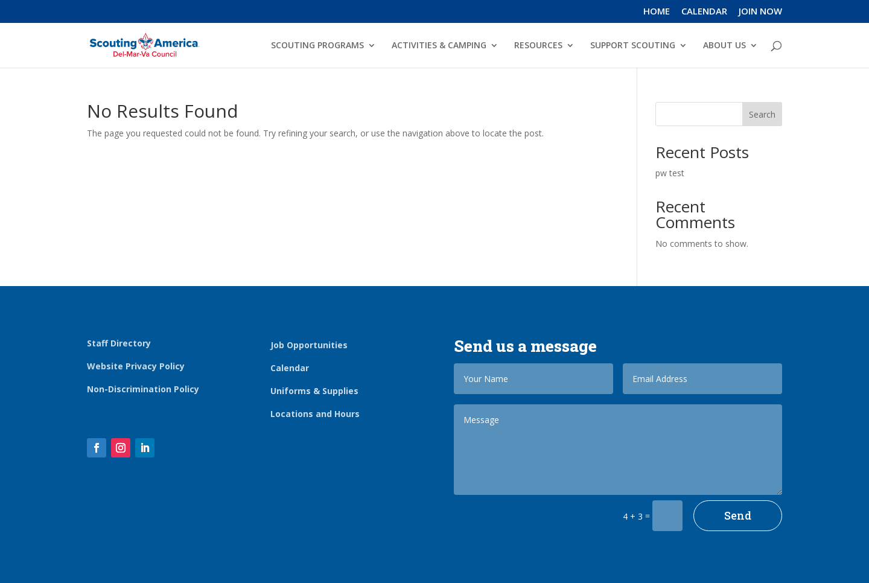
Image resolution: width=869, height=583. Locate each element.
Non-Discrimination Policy (143, 389)
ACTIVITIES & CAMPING (439, 46)
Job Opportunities (309, 345)
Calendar (289, 368)
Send (737, 515)
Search (762, 114)
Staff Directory (119, 343)
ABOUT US (724, 46)
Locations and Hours (315, 413)
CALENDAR (704, 12)
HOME (656, 12)
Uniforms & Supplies (314, 391)
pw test (669, 173)
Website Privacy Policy (136, 366)
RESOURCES (538, 46)
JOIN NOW (760, 12)
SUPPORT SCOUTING (632, 46)
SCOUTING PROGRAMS (317, 46)
